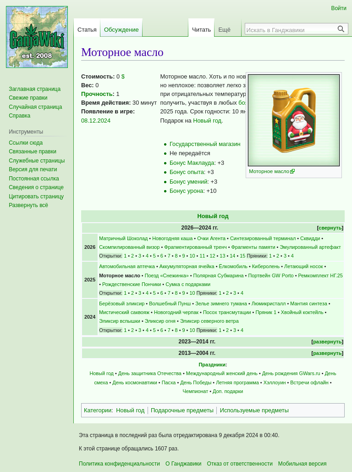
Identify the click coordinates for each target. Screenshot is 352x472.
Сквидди (310, 238)
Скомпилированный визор (129, 247)
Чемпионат (196, 391)
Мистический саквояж (124, 312)
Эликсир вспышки (119, 321)
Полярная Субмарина (218, 275)
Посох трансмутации (227, 312)
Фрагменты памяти (253, 247)
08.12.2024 (95, 120)
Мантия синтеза (308, 303)
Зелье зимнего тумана (221, 303)
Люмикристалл (269, 303)
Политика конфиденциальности (119, 464)
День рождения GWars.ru (291, 373)
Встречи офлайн (309, 382)
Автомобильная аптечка (127, 266)
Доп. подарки (228, 391)
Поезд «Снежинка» (167, 275)
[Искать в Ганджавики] (291, 29)
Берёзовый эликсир (121, 303)
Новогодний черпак (176, 312)
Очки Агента (211, 238)
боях (244, 102)
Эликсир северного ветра (209, 321)
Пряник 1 (265, 312)
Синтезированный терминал (263, 238)
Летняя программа (237, 382)
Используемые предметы (254, 410)
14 (232, 255)
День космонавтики (134, 382)
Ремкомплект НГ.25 (320, 275)
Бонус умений (188, 181)
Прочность (97, 93)
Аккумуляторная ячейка (187, 266)
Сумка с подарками (187, 284)
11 (202, 255)
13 (222, 255)
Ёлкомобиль (233, 266)
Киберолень (266, 266)
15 (242, 255)
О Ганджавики (183, 464)
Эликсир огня (160, 321)
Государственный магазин (205, 143)
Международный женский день (222, 373)
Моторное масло (269, 171)
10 (192, 255)
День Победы (195, 382)
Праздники (212, 364)
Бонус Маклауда (192, 162)
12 (212, 255)
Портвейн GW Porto (270, 275)
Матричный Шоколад (123, 238)
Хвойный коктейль (302, 312)
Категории (97, 410)
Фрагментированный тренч (195, 247)
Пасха (169, 382)
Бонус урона (186, 190)
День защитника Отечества (150, 373)
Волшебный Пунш (170, 303)
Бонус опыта (187, 172)
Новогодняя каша (172, 238)
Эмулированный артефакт (310, 247)
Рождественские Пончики (131, 284)
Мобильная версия (302, 464)
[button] (28, 205)
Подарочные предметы (182, 410)
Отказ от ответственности (240, 464)
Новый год (207, 120)
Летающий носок (303, 266)
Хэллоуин (275, 382)
